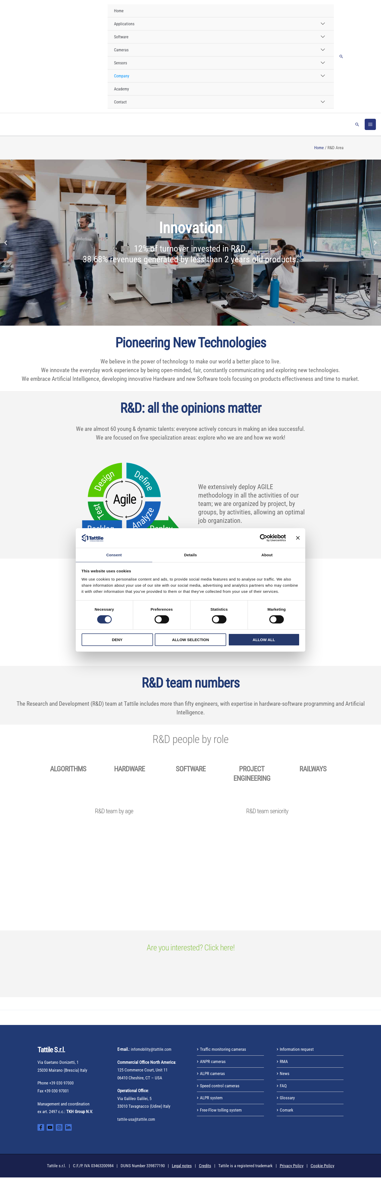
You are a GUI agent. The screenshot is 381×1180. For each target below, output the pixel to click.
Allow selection (190, 640)
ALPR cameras (212, 1076)
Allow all (264, 640)
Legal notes (182, 1168)
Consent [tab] (114, 554)
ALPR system (211, 1100)
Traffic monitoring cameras (223, 1051)
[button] (341, 56)
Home (318, 150)
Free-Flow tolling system (221, 1112)
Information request (297, 1051)
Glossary (287, 1100)
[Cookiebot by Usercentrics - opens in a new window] (263, 537)
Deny (117, 640)
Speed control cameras (219, 1088)
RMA (284, 1064)
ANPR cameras (213, 1064)
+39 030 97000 (61, 1085)
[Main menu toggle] (370, 126)
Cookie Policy (322, 1168)
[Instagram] (59, 1130)
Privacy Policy (291, 1168)
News (284, 1076)
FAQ (283, 1088)
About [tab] (267, 554)
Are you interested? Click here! (190, 950)
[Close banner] (298, 537)
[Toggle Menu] (322, 24)
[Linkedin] (68, 1130)
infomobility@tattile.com (152, 1051)
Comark (286, 1112)
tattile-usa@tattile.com (136, 1121)
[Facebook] (40, 1130)
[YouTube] (50, 1130)
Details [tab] (190, 554)
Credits (205, 1168)
